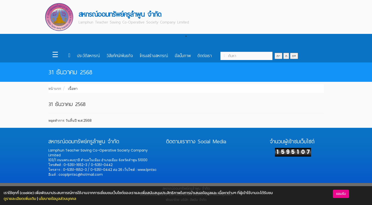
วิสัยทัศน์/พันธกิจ (120, 55)
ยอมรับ (341, 193)
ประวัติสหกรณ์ (88, 55)
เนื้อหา (73, 88)
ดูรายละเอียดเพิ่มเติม (20, 198)
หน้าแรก (54, 88)
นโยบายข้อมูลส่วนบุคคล (57, 198)
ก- (278, 55)
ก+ (294, 55)
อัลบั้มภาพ (183, 55)
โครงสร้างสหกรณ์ (154, 55)
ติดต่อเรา (204, 55)
